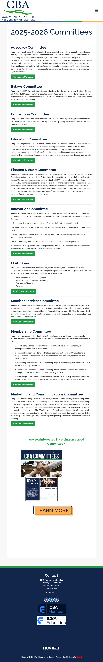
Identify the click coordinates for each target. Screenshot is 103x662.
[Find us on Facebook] (46, 600)
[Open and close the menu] (67, 10)
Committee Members (23, 77)
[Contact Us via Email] (56, 600)
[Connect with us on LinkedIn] (51, 600)
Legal (79, 657)
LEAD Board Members (23, 291)
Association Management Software (51, 649)
